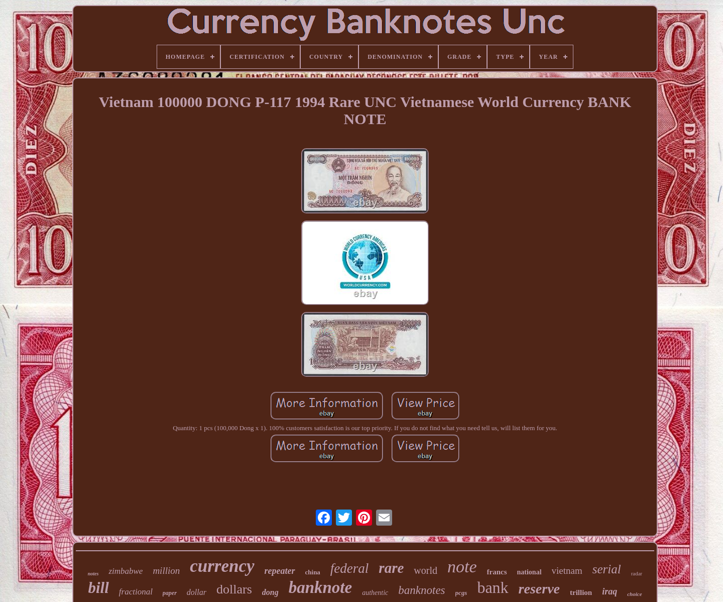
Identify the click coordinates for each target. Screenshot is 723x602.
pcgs (461, 592)
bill (98, 587)
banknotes (421, 590)
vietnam (567, 570)
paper (170, 592)
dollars (234, 589)
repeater (280, 571)
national (529, 572)
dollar (196, 592)
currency (222, 566)
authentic (375, 592)
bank (492, 587)
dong (270, 592)
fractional (136, 591)
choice (634, 594)
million (166, 570)
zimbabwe (125, 571)
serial (606, 569)
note (462, 566)
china (312, 572)
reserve (539, 588)
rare (391, 568)
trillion (581, 592)
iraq (609, 591)
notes (93, 573)
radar (637, 573)
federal (349, 568)
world (425, 570)
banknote (320, 587)
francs (497, 572)
